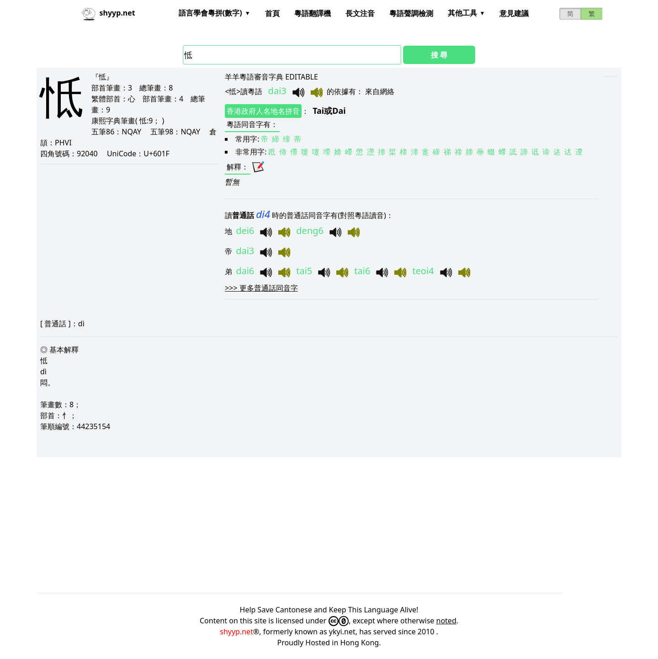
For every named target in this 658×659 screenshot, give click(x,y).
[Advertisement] (311, 525)
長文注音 (360, 13)
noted (446, 621)
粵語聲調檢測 (411, 13)
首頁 (272, 13)
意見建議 (514, 13)
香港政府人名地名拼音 (263, 111)
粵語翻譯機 (312, 13)
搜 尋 (439, 55)
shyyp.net (236, 632)
